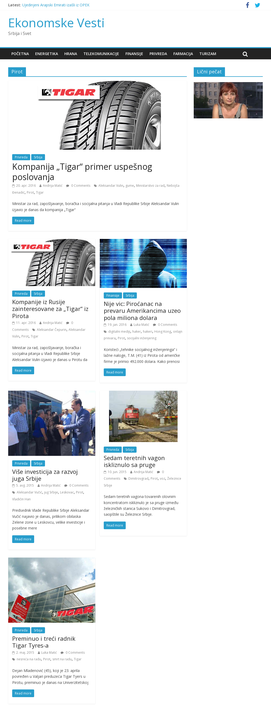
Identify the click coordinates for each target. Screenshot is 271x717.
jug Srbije (51, 492)
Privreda (158, 53)
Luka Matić (141, 324)
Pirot (30, 192)
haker (136, 331)
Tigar (40, 192)
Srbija (38, 157)
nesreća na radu (29, 659)
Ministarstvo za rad (150, 185)
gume (129, 185)
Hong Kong (162, 331)
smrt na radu (62, 659)
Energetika (46, 53)
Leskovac (67, 492)
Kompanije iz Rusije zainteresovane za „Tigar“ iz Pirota (50, 309)
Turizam (207, 53)
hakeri (147, 331)
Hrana (70, 53)
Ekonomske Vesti (56, 22)
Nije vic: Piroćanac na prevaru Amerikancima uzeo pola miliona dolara (142, 311)
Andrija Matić (52, 185)
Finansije (134, 53)
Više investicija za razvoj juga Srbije (45, 474)
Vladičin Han (21, 499)
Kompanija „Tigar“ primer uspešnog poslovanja (82, 171)
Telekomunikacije (101, 53)
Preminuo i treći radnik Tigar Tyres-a (43, 641)
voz (162, 478)
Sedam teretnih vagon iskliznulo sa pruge (134, 461)
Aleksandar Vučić (29, 492)
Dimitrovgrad (138, 478)
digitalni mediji (119, 331)
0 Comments (78, 185)
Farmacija (183, 53)
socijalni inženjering (141, 338)
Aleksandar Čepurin (51, 329)
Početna (20, 53)
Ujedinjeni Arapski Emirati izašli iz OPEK (55, 4)
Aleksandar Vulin (110, 185)
